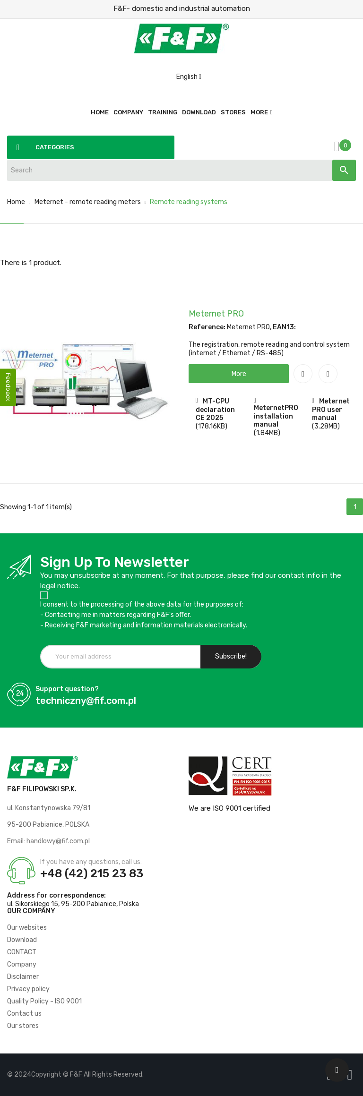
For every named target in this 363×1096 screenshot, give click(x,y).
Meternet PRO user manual (331, 409)
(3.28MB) (326, 426)
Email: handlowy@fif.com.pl (48, 841)
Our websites (27, 928)
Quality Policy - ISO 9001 (44, 1001)
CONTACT (21, 952)
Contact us (24, 1014)
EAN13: (284, 327)
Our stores (23, 1026)
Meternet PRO (216, 313)
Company (21, 964)
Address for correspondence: (56, 895)
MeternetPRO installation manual (276, 416)
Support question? (67, 689)
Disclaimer (23, 977)
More (259, 112)
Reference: (207, 327)
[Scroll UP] (337, 1070)
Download (22, 940)
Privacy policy (28, 989)
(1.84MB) (267, 433)
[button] (239, 373)
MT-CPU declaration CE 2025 (215, 409)
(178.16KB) (211, 426)
